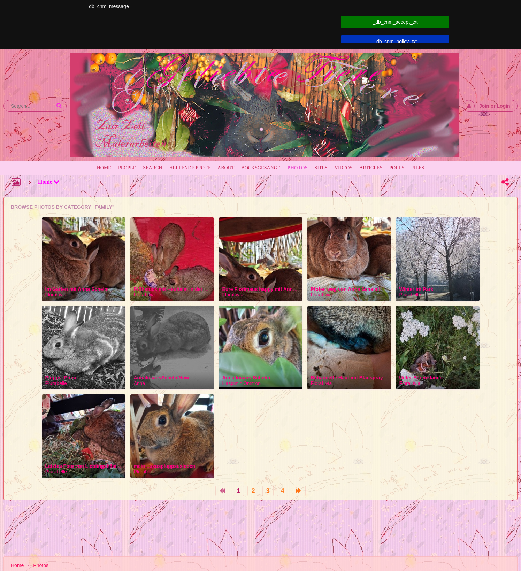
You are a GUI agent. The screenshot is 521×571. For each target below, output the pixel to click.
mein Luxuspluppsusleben (165, 466)
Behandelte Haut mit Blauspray (347, 377)
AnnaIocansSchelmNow (161, 377)
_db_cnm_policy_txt (395, 41)
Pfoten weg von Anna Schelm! (346, 289)
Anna (139, 383)
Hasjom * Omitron (241, 383)
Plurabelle (410, 295)
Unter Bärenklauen (421, 377)
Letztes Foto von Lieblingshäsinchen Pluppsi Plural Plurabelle (117, 466)
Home (48, 182)
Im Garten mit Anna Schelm (77, 289)
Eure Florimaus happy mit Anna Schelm (268, 289)
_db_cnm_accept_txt (395, 22)
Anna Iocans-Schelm (246, 377)
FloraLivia (56, 295)
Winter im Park (416, 289)
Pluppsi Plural (61, 377)
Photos (40, 565)
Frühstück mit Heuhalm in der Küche (176, 289)
